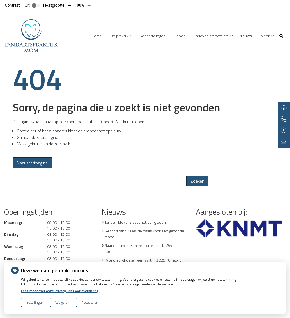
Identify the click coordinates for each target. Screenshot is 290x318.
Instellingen (34, 302)
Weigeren (62, 302)
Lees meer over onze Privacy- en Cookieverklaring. (60, 291)
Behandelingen (153, 36)
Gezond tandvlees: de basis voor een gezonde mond (144, 234)
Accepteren (90, 302)
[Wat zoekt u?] (98, 181)
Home (97, 36)
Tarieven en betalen (211, 36)
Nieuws (245, 36)
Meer (265, 36)
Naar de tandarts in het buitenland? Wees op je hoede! (145, 248)
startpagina (47, 137)
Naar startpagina (32, 163)
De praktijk (119, 36)
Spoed (179, 36)
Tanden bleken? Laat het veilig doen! (136, 222)
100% (79, 5)
